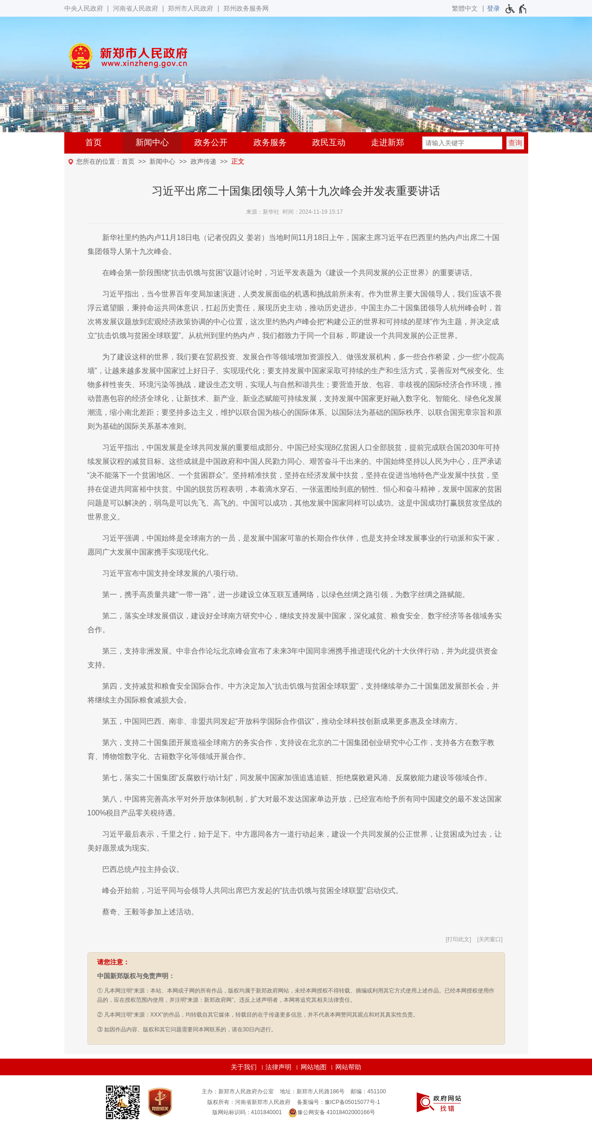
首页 (93, 142)
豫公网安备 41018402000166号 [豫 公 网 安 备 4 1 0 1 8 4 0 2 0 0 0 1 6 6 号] (332, 1112)
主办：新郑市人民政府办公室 (238, 1091)
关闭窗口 (490, 939)
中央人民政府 (83, 8)
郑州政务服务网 (246, 8)
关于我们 (244, 1067)
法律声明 (278, 1067)
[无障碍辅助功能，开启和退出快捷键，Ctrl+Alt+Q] (516, 8)
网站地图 (314, 1067)
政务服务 (270, 142)
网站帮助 (348, 1067)
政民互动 (328, 142)
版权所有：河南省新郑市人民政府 (248, 1102)
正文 (237, 161)
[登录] (493, 8)
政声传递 (203, 161)
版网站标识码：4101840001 (247, 1112)
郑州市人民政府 (190, 8)
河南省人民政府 (135, 8)
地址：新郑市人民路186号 (312, 1091)
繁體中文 (465, 8)
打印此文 (458, 939)
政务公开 (211, 142)
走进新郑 (387, 142)
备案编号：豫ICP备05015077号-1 (338, 1102)
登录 (493, 8)
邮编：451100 (368, 1091)
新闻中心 (152, 142)
